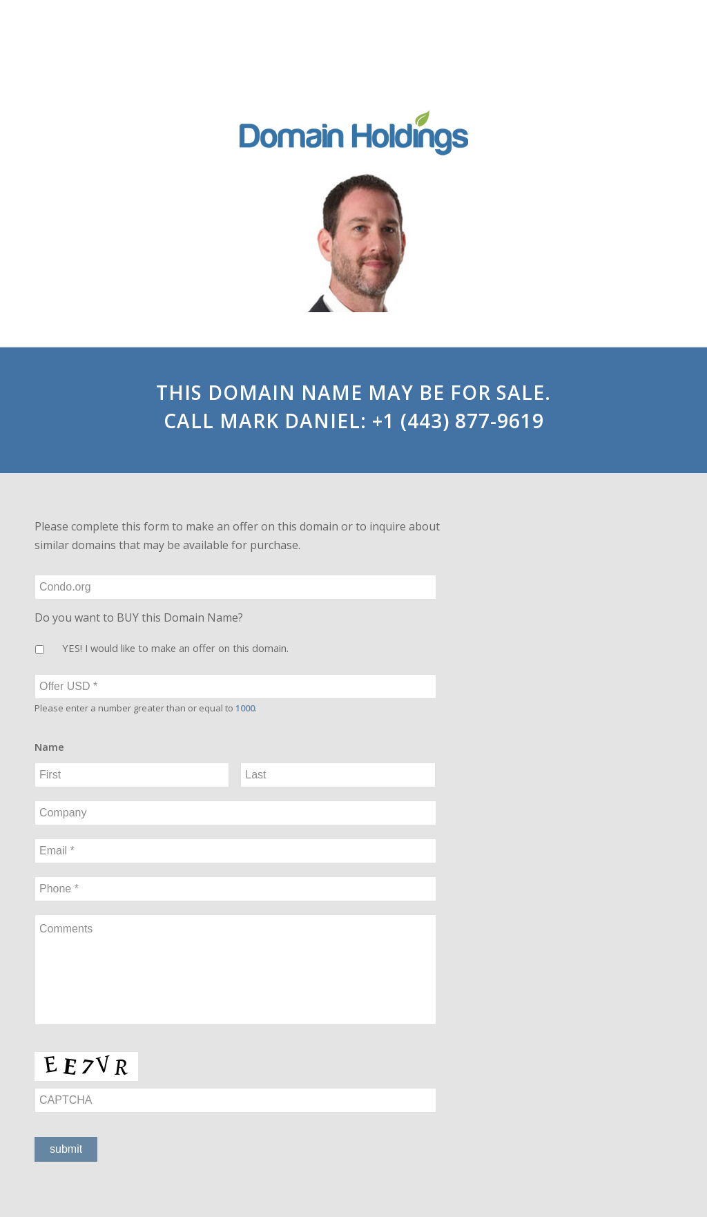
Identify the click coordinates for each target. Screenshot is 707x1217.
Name (49, 747)
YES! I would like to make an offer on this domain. (175, 648)
